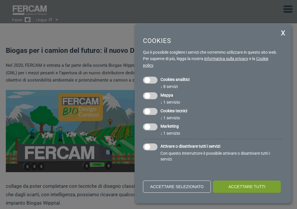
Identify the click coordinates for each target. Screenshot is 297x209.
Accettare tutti (246, 186)
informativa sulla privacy (226, 58)
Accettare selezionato (177, 186)
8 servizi (169, 86)
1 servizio (170, 102)
